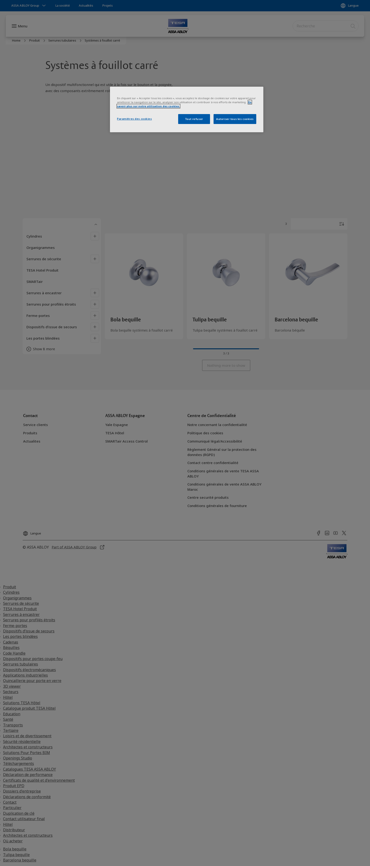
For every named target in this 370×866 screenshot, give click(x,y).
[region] (186, 109)
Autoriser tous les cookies (235, 119)
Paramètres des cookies (134, 118)
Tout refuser (194, 119)
